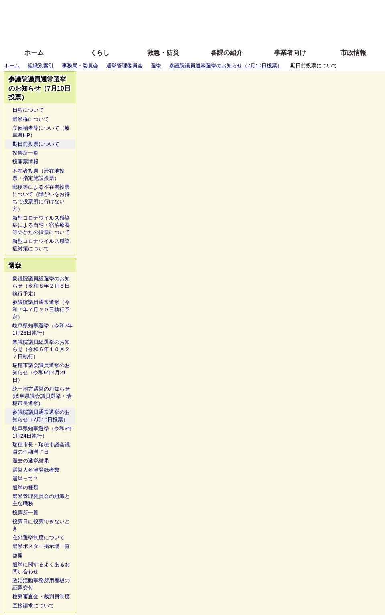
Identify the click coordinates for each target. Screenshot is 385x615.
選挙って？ (25, 479)
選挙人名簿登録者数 (35, 470)
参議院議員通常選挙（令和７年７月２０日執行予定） (41, 309)
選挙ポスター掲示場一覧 (41, 546)
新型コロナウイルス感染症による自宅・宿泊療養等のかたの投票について (41, 225)
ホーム (34, 52)
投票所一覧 (25, 153)
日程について (28, 110)
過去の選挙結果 (30, 461)
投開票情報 (25, 162)
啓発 (17, 555)
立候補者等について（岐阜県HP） (41, 131)
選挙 (156, 66)
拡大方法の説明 (134, 33)
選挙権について (30, 119)
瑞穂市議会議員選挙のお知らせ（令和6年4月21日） (41, 372)
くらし (99, 52)
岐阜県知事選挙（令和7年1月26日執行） (42, 329)
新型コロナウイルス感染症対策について (41, 244)
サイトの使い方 (183, 33)
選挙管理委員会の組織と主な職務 (41, 499)
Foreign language (140, 21)
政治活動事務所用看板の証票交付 (41, 584)
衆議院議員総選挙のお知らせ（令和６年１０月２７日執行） (41, 349)
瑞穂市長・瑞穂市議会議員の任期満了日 (41, 448)
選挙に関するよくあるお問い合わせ (41, 568)
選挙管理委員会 (124, 66)
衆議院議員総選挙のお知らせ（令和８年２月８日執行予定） (41, 286)
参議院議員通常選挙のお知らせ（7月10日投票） (225, 66)
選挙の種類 (25, 487)
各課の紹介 (227, 52)
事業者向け (290, 52)
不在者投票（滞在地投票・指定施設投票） (38, 174)
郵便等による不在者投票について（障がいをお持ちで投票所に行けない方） (41, 198)
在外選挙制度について (38, 537)
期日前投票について (35, 144)
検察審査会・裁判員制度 (41, 596)
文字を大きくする (199, 21)
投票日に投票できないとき (41, 525)
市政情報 (353, 52)
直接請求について (33, 606)
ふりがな (128, 9)
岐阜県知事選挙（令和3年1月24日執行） (42, 432)
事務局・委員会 (80, 66)
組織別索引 (41, 66)
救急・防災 (163, 52)
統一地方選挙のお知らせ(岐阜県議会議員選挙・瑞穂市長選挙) (41, 396)
